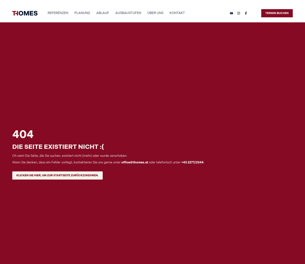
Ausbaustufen (128, 13)
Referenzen (58, 13)
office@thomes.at (134, 162)
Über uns (155, 13)
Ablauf (102, 13)
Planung (82, 13)
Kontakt (177, 13)
